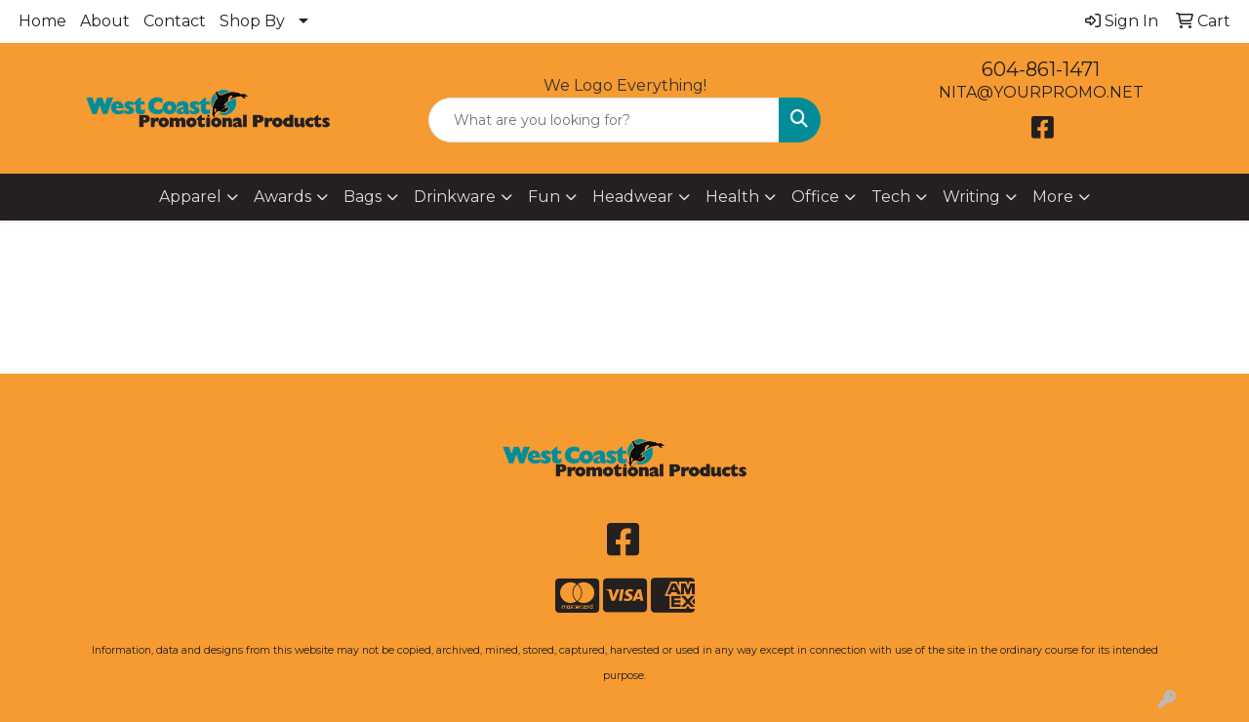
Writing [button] (971, 196)
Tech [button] (890, 196)
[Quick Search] (604, 120)
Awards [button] (282, 196)
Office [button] (815, 196)
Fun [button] (544, 196)
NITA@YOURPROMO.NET (1041, 92)
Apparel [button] (190, 196)
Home (42, 21)
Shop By (252, 21)
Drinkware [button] (455, 196)
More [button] (1052, 196)
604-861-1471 (1041, 69)
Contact (174, 21)
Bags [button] (362, 196)
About (105, 21)
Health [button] (732, 196)
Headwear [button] (632, 196)
